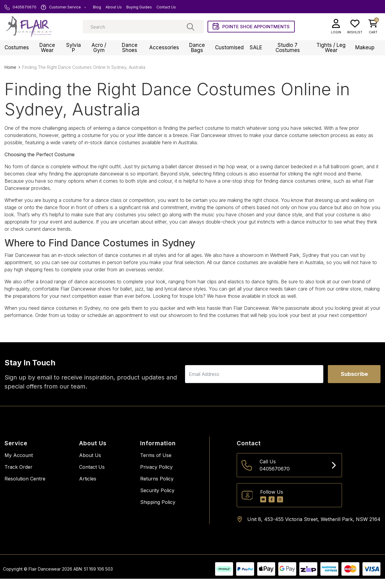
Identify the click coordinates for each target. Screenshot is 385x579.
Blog (97, 7)
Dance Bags (197, 47)
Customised (229, 48)
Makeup (364, 48)
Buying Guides (139, 7)
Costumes (17, 48)
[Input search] (143, 27)
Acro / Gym (98, 47)
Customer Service (63, 7)
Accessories (164, 48)
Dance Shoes (129, 47)
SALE (256, 48)
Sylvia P (73, 47)
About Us (114, 7)
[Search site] (190, 27)
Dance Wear (47, 47)
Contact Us (166, 7)
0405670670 (20, 7)
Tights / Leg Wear (331, 47)
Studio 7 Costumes (288, 47)
